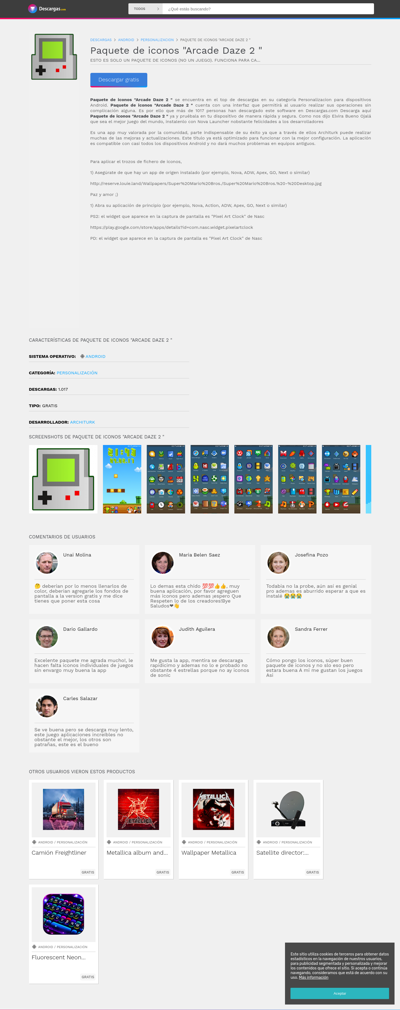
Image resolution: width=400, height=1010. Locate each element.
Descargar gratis (119, 79)
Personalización (77, 372)
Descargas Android (164, 988)
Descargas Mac (263, 988)
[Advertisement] (230, 289)
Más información (313, 977)
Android (96, 356)
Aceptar (339, 993)
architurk (82, 422)
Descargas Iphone (233, 988)
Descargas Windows (199, 988)
